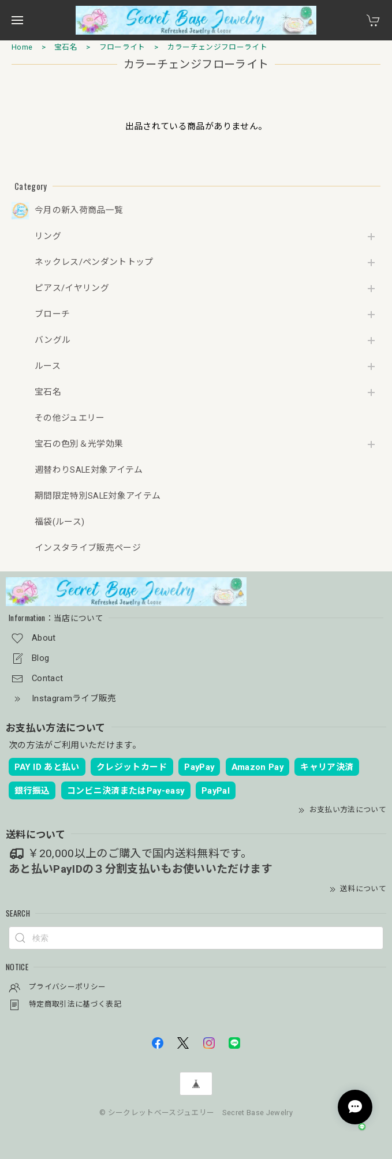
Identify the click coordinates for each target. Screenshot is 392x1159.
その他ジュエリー (70, 418)
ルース (48, 366)
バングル (52, 340)
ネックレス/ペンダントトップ (94, 262)
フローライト (122, 47)
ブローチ (52, 314)
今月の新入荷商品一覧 (79, 210)
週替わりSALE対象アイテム (89, 470)
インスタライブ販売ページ (88, 548)
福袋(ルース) (59, 522)
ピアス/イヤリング (72, 288)
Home (22, 47)
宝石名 (65, 47)
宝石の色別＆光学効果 (79, 444)
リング (48, 236)
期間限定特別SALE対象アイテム (97, 496)
